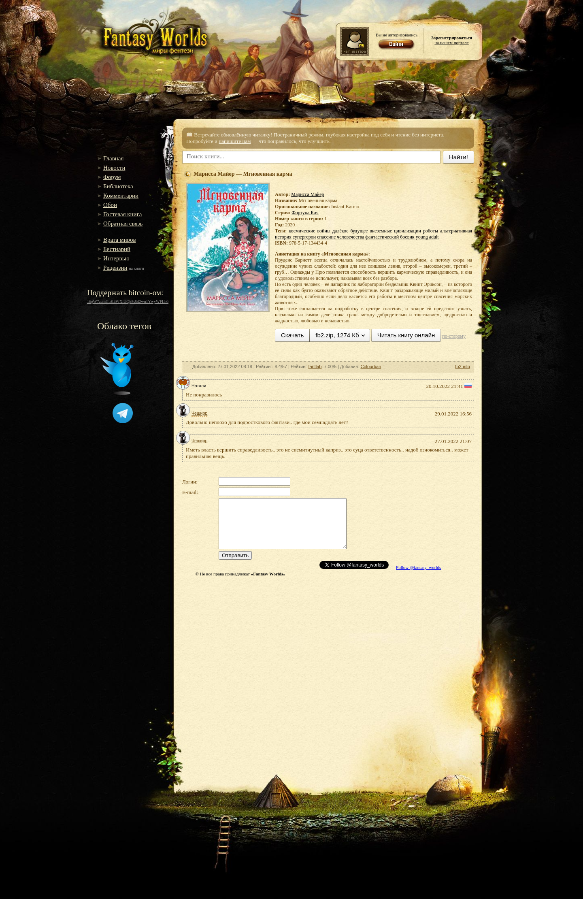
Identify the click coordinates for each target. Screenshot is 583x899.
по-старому (454, 336)
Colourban (371, 366)
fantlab (314, 366)
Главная (113, 158)
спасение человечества (340, 237)
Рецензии (115, 267)
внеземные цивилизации (395, 231)
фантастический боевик (389, 237)
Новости (114, 167)
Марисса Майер (307, 194)
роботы (430, 231)
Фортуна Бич (305, 212)
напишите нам (235, 141)
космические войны (309, 231)
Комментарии (120, 195)
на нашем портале (451, 40)
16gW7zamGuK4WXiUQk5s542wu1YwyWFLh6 (127, 301)
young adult (427, 237)
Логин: (190, 482)
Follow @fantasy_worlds (418, 567)
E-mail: (190, 492)
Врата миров (119, 239)
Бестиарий (116, 249)
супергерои (304, 237)
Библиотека (118, 186)
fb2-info (462, 366)
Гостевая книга (122, 214)
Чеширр (199, 413)
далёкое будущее (350, 231)
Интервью (116, 258)
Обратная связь (123, 223)
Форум (112, 177)
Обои (110, 205)
